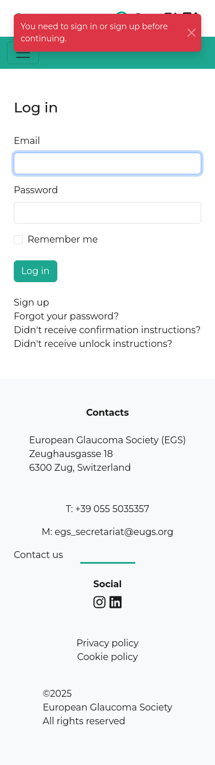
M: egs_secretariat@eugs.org (107, 531)
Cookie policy (107, 656)
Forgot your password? (66, 316)
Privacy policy (107, 643)
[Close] (191, 33)
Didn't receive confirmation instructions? (107, 330)
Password (36, 190)
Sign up (31, 302)
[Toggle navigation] (23, 52)
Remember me (63, 239)
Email (27, 140)
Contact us (38, 554)
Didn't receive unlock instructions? (93, 343)
